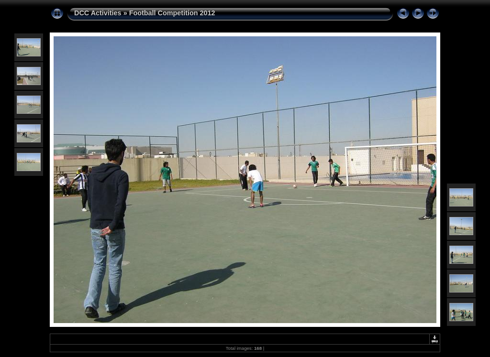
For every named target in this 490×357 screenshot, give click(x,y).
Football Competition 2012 (172, 13)
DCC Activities (98, 13)
